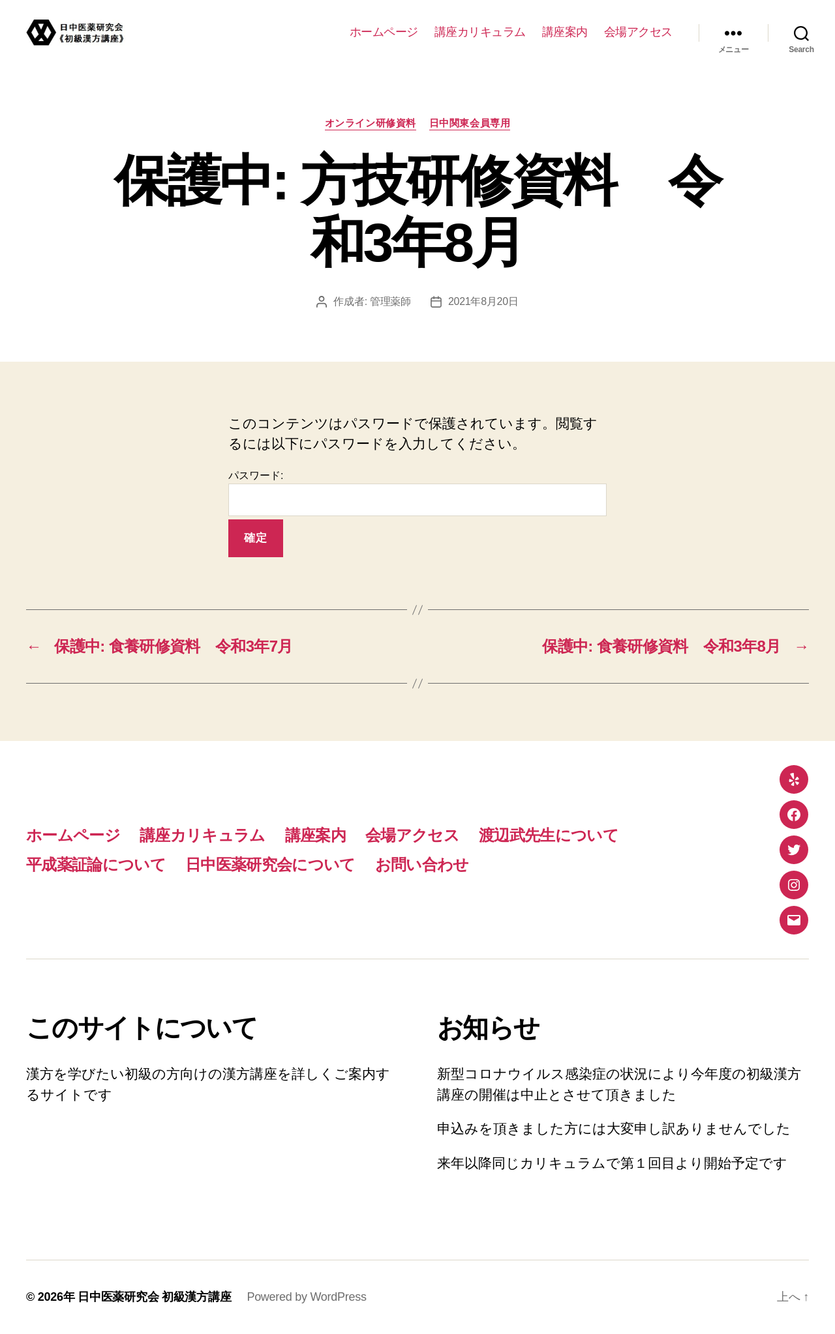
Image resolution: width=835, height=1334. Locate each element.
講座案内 (565, 31)
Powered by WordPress (306, 1296)
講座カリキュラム (480, 31)
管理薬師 (390, 301)
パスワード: (417, 493)
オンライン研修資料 (370, 122)
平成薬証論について (96, 864)
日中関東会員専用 (469, 122)
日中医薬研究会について (270, 864)
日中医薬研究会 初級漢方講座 (154, 1296)
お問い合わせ (422, 864)
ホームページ (384, 31)
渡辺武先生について (548, 835)
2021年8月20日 (483, 301)
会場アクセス (638, 31)
